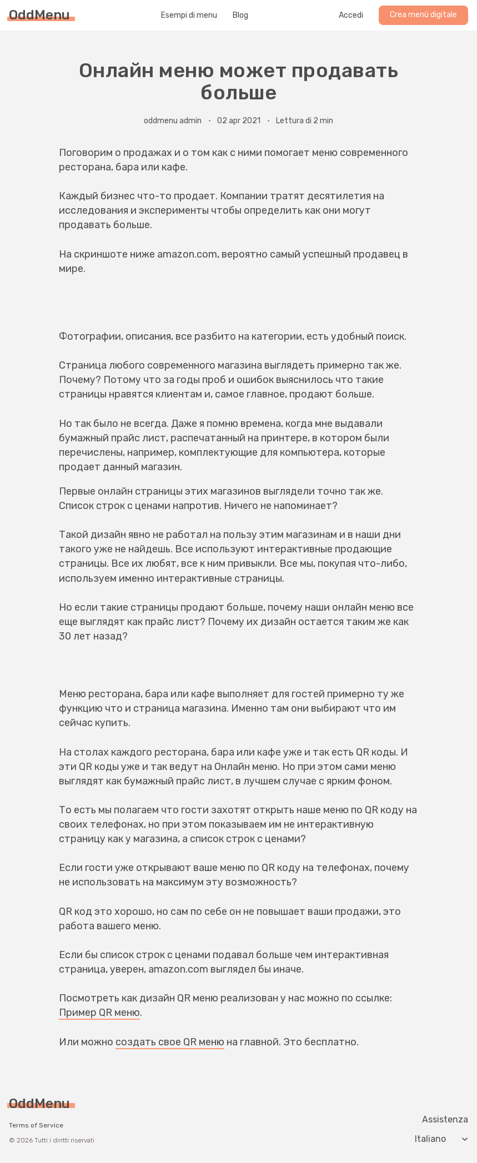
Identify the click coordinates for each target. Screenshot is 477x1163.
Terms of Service (36, 1125)
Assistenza (445, 1120)
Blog (240, 15)
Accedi (351, 15)
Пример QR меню (99, 1012)
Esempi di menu (189, 15)
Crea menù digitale (423, 14)
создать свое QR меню (170, 1042)
